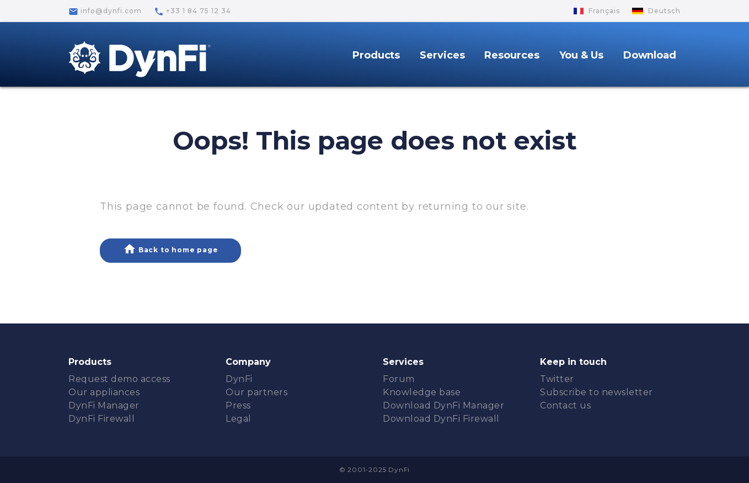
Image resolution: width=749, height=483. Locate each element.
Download (649, 55)
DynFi (239, 379)
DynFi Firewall (101, 418)
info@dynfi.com (105, 12)
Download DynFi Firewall (441, 418)
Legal (239, 418)
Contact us (565, 405)
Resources (511, 55)
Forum (399, 379)
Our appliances (104, 392)
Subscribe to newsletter (596, 392)
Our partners (256, 392)
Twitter (557, 379)
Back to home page (170, 249)
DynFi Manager (104, 405)
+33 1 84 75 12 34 (192, 12)
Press (238, 405)
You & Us (581, 55)
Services (442, 55)
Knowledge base (422, 392)
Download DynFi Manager (443, 405)
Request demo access (119, 379)
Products (376, 55)
